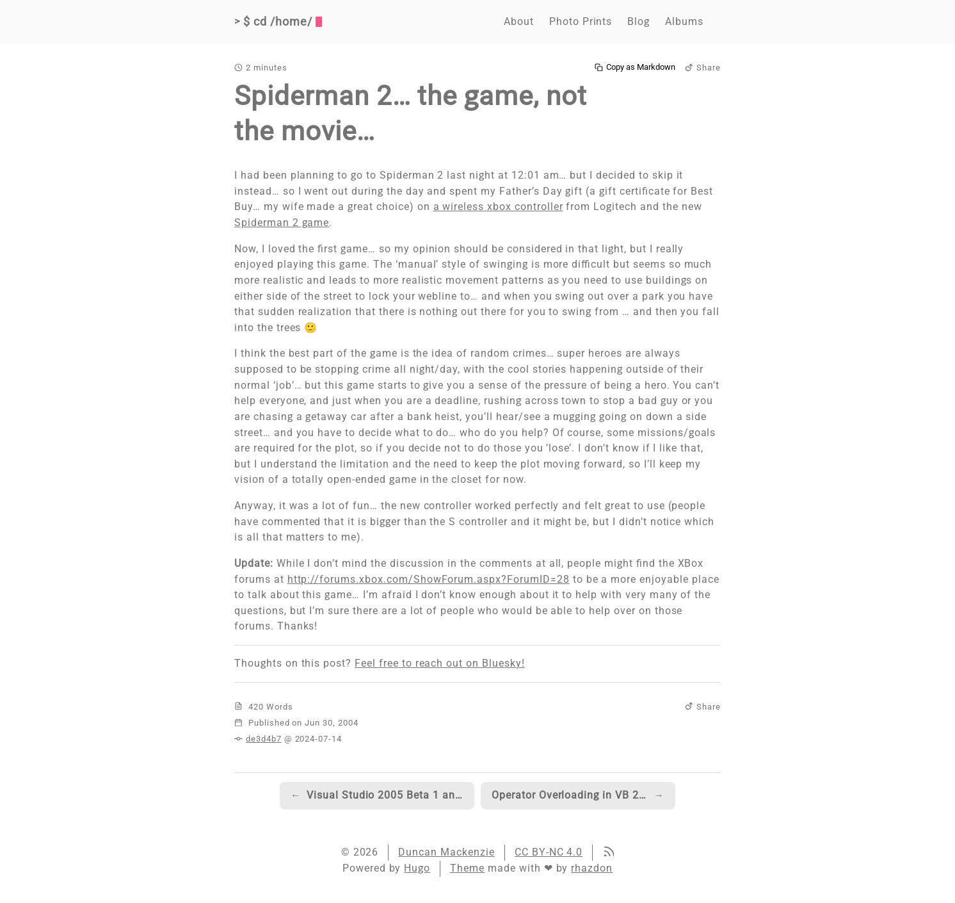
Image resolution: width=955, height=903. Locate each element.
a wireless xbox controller (498, 206)
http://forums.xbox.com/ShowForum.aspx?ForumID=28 (428, 579)
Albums (684, 21)
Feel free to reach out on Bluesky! (440, 663)
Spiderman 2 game (281, 222)
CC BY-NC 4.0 (549, 852)
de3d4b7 (264, 739)
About (519, 21)
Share (703, 67)
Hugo (417, 868)
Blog (638, 21)
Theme (467, 868)
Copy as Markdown (635, 67)
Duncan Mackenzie (446, 852)
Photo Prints (581, 21)
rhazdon (592, 868)
